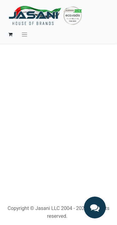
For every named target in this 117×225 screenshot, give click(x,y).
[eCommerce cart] (10, 34)
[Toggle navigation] (24, 34)
